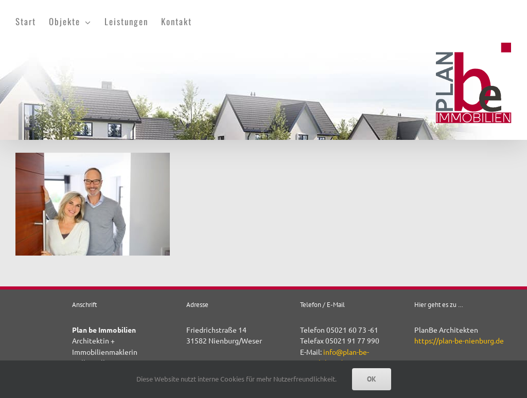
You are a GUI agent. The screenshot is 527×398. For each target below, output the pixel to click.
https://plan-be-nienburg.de (459, 340)
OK (371, 379)
